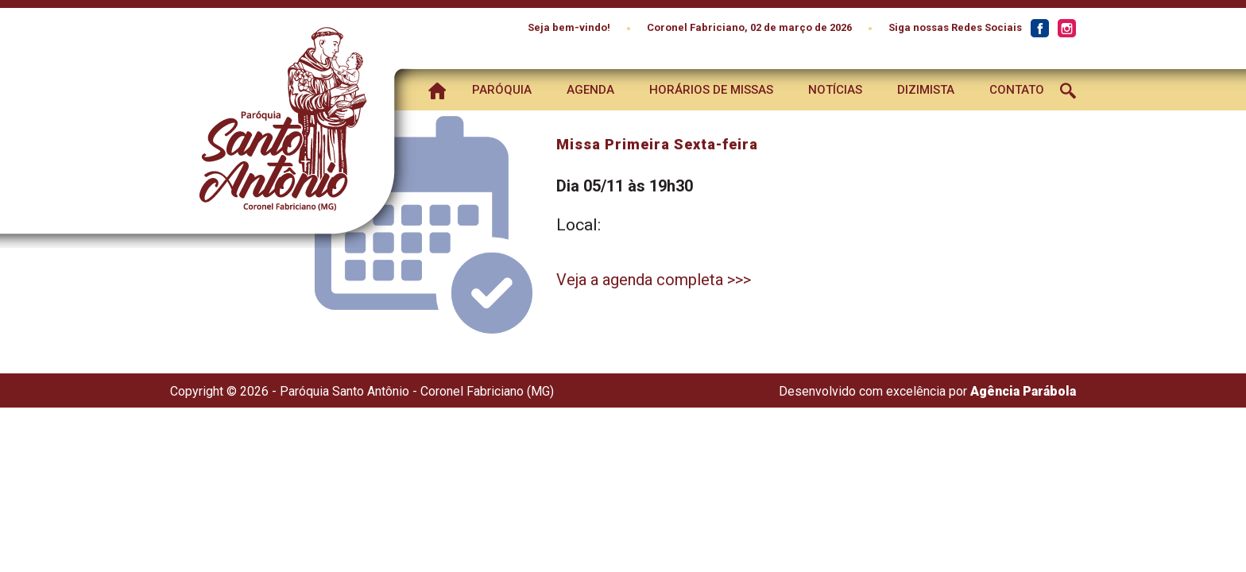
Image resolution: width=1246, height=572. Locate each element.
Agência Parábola (1023, 391)
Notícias (835, 90)
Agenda (590, 90)
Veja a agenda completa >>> (653, 279)
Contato (1016, 90)
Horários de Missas (711, 90)
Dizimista (925, 90)
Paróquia (502, 90)
